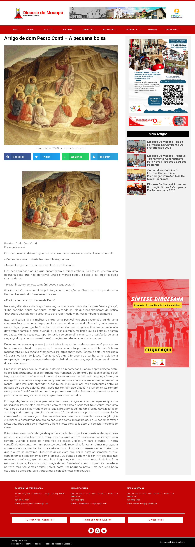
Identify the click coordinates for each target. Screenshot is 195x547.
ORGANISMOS (110, 29)
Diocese (31, 29)
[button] (17, 156)
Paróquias (69, 29)
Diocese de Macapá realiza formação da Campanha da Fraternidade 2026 (165, 144)
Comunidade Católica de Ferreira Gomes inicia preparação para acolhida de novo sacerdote (166, 175)
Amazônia (152, 30)
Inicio (15, 30)
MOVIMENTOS (133, 29)
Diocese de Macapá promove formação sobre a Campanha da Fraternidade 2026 (166, 187)
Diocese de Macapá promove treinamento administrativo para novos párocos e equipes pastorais (166, 160)
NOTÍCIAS (49, 29)
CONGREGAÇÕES (173, 29)
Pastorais (89, 29)
